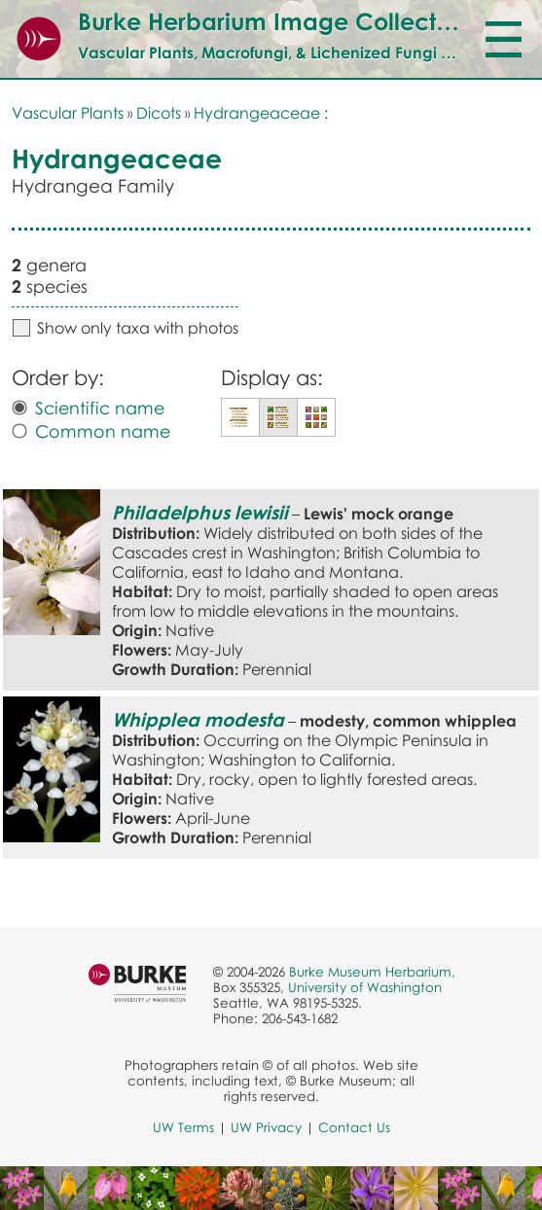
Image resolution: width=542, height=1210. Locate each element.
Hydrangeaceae (257, 113)
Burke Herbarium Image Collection (274, 21)
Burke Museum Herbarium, (372, 971)
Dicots (158, 113)
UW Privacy (266, 1127)
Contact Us (354, 1127)
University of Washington (365, 987)
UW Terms (183, 1127)
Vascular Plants (68, 113)
